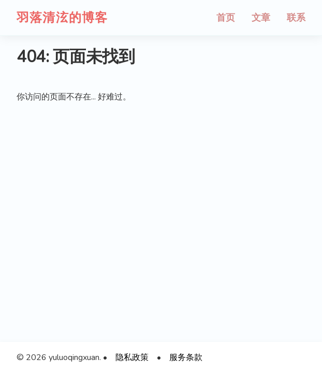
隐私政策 (132, 357)
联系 (296, 17)
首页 (225, 17)
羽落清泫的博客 (62, 17)
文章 (261, 17)
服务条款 (185, 357)
